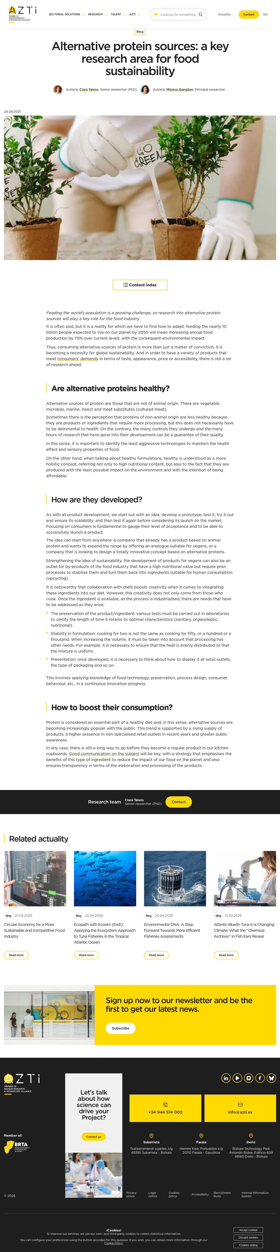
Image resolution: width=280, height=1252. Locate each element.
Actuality (223, 14)
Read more (16, 955)
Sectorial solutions (64, 14)
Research (95, 14)
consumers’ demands (77, 358)
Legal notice (153, 1194)
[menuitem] (265, 14)
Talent (116, 14)
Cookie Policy (113, 1243)
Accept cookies (248, 1230)
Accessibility (200, 1194)
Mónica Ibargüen (180, 89)
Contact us (93, 1137)
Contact (248, 14)
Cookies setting (248, 1245)
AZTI (132, 14)
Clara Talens (88, 89)
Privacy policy (131, 1194)
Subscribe (120, 1028)
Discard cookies (248, 1237)
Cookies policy (174, 1194)
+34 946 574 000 (165, 1112)
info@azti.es (240, 1112)
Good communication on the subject (104, 753)
